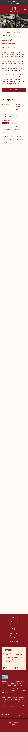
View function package (10, 44)
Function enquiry (14, 89)
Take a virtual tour (8, 47)
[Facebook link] (12, 629)
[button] (25, 10)
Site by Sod (14, 724)
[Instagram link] (15, 629)
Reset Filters (5, 147)
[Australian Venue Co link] (5, 714)
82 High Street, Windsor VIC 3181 (14, 636)
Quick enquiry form (8, 40)
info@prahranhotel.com (14, 641)
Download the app (14, 3)
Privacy (4, 114)
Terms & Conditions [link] (18, 721)
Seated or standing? (18, 105)
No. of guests (5, 104)
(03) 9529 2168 (14, 633)
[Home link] (14, 9)
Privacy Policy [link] (7, 721)
